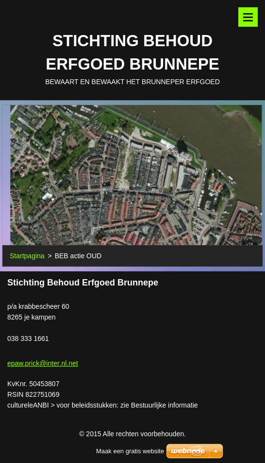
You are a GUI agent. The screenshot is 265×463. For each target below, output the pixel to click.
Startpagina (27, 256)
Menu (248, 17)
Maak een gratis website (130, 451)
